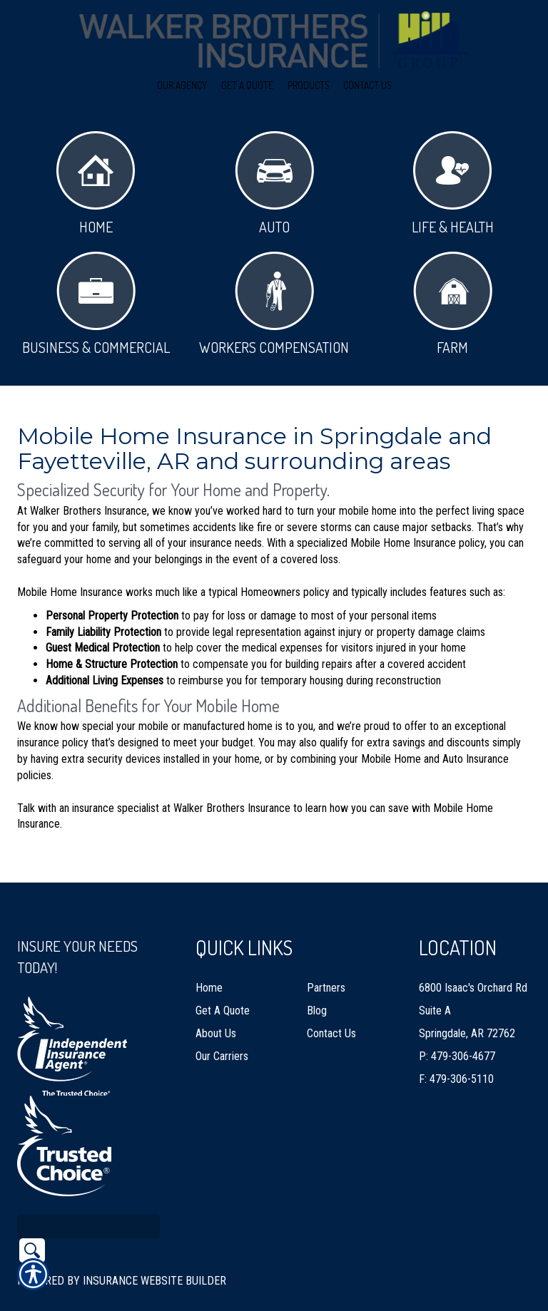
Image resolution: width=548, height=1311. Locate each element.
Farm (452, 304)
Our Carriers (222, 1025)
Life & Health (453, 183)
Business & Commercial (96, 304)
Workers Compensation (274, 304)
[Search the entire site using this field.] (88, 1195)
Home (95, 183)
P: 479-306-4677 (457, 1025)
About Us (216, 1002)
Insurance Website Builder (154, 1249)
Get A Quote (223, 979)
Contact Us (331, 1002)
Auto (274, 183)
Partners (326, 956)
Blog (317, 979)
